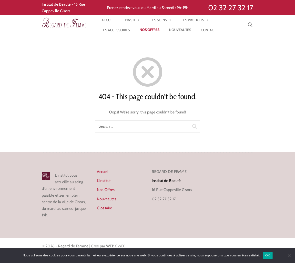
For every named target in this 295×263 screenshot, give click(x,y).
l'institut (133, 20)
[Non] (288, 255)
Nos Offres (106, 189)
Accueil (108, 20)
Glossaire (104, 208)
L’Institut (104, 180)
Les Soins (161, 20)
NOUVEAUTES (180, 30)
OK (267, 255)
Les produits (195, 20)
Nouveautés (106, 199)
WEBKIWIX (115, 246)
